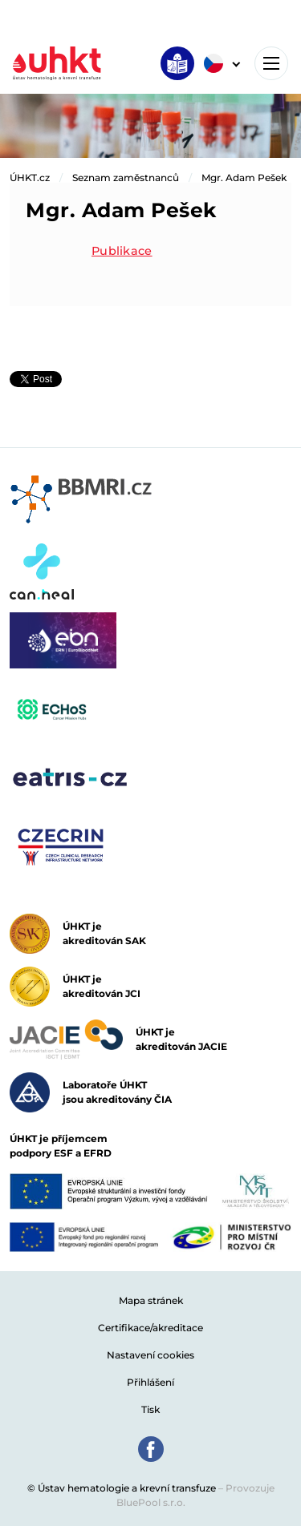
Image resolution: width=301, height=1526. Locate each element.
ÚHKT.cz (30, 178)
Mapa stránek (151, 1300)
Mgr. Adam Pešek (244, 178)
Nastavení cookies (150, 1355)
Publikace (122, 251)
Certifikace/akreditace (150, 1328)
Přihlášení (150, 1382)
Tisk (150, 1409)
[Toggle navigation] (271, 63)
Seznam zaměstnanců (125, 178)
